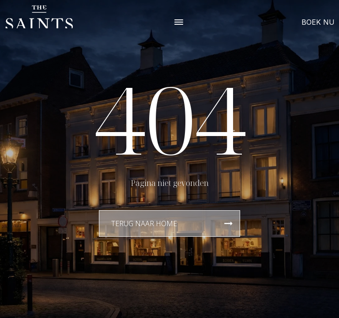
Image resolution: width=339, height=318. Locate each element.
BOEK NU (318, 22)
